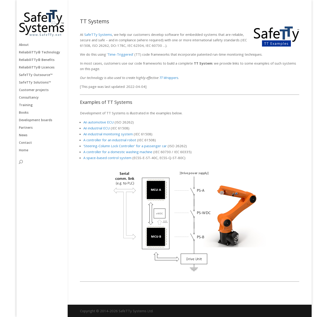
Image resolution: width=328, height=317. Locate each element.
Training (26, 105)
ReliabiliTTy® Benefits (36, 60)
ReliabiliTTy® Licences (36, 67)
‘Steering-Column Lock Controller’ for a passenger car (125, 146)
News (23, 135)
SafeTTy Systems (98, 34)
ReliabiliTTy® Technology (39, 52)
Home (23, 150)
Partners (26, 128)
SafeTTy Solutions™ (35, 82)
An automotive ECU (99, 122)
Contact (25, 143)
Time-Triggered (120, 54)
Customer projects (34, 90)
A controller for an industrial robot (109, 140)
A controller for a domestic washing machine (117, 151)
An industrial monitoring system (108, 134)
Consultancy (29, 98)
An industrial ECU (97, 128)
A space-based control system (107, 157)
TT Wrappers (168, 77)
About (24, 45)
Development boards (35, 120)
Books (23, 113)
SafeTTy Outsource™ (36, 75)
